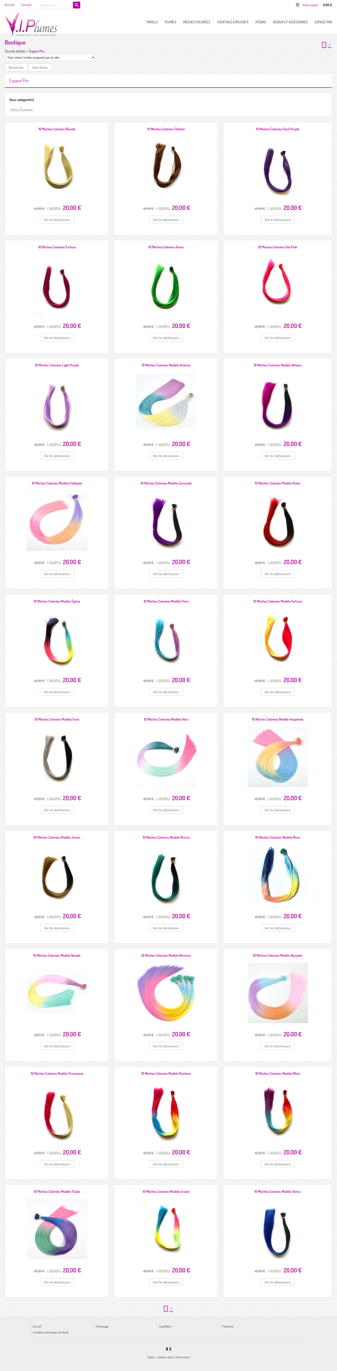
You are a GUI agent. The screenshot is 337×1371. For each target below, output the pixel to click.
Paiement (228, 1326)
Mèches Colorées (196, 22)
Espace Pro (36, 51)
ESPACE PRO (323, 22)
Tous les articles (15, 51)
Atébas (260, 22)
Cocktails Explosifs (232, 22)
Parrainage (102, 1326)
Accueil (37, 1326)
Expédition (165, 1326)
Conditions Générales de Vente (51, 1332)
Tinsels (152, 22)
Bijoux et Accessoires (290, 22)
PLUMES (170, 22)
